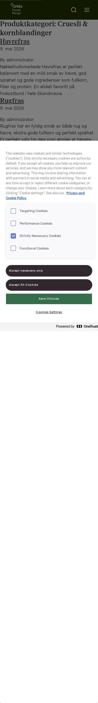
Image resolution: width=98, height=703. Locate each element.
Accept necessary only (26, 270)
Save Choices (49, 298)
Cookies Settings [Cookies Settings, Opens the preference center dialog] (49, 312)
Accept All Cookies (23, 285)
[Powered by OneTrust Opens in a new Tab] (75, 327)
